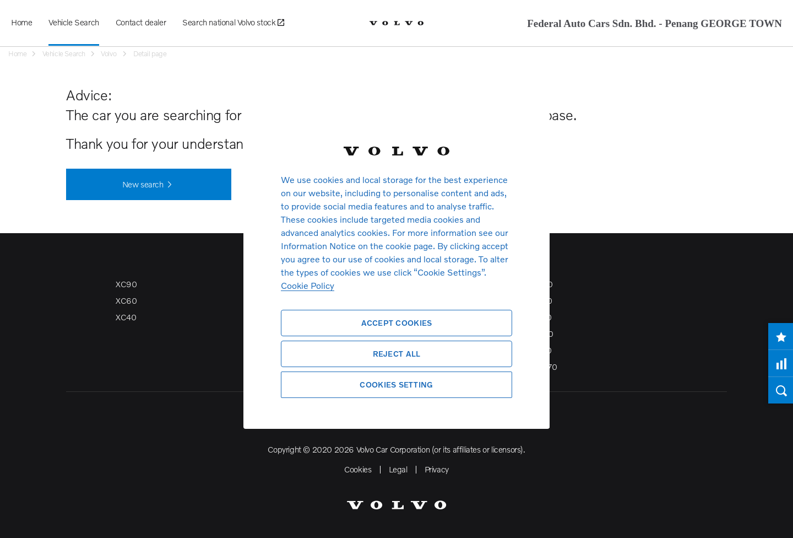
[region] (396, 269)
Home (21, 22)
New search (149, 184)
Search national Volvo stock (233, 23)
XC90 (126, 284)
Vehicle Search (73, 22)
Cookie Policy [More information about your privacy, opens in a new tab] (307, 285)
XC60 (126, 300)
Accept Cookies (396, 322)
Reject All (397, 353)
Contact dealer (141, 22)
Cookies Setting (396, 384)
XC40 (126, 317)
